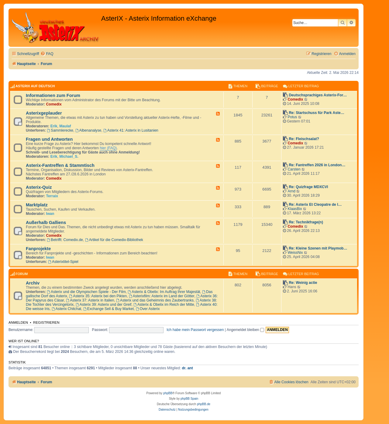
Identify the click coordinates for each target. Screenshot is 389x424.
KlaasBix (294, 209)
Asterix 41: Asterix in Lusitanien (130, 130)
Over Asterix (148, 309)
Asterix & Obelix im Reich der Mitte (163, 304)
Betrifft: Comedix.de (65, 240)
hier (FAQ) (108, 148)
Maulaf (65, 126)
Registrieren (46, 322)
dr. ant (187, 368)
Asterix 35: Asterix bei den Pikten (98, 296)
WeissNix (295, 252)
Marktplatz (37, 204)
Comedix (54, 104)
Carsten (293, 169)
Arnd (291, 191)
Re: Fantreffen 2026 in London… (317, 165)
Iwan (50, 214)
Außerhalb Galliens (46, 222)
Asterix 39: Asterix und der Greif (104, 304)
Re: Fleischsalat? (304, 139)
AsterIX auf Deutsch (35, 86)
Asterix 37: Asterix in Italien (90, 300)
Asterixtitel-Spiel (63, 262)
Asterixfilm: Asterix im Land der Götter (161, 296)
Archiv (33, 283)
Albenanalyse (88, 130)
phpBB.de (203, 404)
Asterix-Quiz (39, 187)
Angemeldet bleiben (245, 330)
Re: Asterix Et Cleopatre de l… (315, 204)
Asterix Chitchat (66, 309)
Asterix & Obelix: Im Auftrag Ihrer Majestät (164, 292)
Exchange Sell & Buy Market (108, 309)
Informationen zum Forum (53, 95)
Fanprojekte (38, 248)
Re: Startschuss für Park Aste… (316, 113)
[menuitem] (46, 54)
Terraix (52, 196)
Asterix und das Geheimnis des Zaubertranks (155, 300)
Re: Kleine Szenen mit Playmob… (318, 248)
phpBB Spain (189, 398)
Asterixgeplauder (44, 113)
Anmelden (18, 322)
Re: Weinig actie (303, 283)
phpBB (167, 393)
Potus (292, 117)
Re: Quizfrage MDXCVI (308, 187)
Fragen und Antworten (49, 139)
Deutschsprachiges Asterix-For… (318, 95)
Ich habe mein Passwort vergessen (195, 330)
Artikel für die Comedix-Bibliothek (114, 240)
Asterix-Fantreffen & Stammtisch (60, 165)
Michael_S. (68, 156)
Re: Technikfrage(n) (306, 222)
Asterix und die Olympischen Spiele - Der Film (86, 292)
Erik (53, 126)
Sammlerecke (60, 130)
